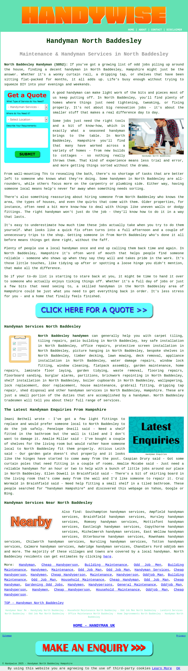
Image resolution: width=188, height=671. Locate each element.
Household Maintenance (82, 580)
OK (178, 668)
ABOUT (143, 29)
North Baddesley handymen (63, 336)
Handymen (39, 570)
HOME (131, 29)
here (107, 556)
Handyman (27, 565)
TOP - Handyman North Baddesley (34, 603)
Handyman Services (152, 570)
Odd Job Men (147, 565)
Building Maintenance (106, 565)
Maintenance (62, 570)
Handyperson (127, 575)
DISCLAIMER (174, 29)
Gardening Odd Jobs (44, 585)
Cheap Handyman (124, 580)
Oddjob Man (153, 575)
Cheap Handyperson (59, 565)
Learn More (162, 668)
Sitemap (7, 636)
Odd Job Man (90, 570)
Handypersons (100, 585)
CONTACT (156, 29)
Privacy (181, 636)
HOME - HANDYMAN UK (94, 625)
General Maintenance (136, 585)
